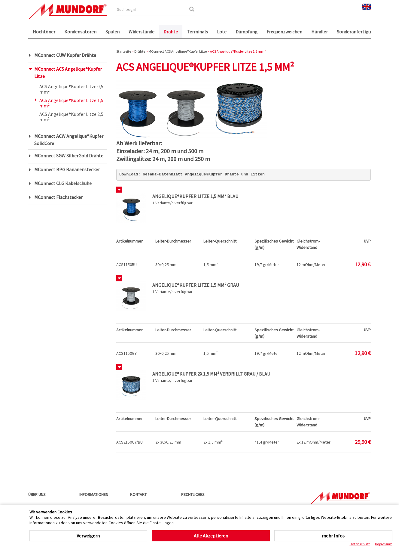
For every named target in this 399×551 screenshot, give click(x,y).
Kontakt (138, 494)
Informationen (93, 494)
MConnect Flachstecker (58, 197)
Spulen (112, 32)
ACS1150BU (126, 264)
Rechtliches (193, 494)
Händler (319, 32)
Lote (222, 32)
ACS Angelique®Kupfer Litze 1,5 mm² (71, 103)
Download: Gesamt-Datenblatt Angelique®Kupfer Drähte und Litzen (192, 174)
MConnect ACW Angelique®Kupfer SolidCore (68, 139)
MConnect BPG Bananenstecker (67, 169)
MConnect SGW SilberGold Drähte (68, 156)
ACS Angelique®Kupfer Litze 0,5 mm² (71, 89)
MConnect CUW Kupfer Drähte (65, 55)
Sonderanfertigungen (359, 32)
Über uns (37, 494)
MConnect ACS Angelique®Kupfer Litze (68, 72)
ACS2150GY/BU (129, 442)
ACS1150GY (126, 353)
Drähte (170, 32)
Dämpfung (246, 32)
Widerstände (141, 32)
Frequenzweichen (284, 32)
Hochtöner (44, 32)
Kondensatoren (80, 32)
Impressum (383, 544)
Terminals (197, 32)
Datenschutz (360, 544)
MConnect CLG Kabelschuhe (63, 183)
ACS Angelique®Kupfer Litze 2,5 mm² (71, 116)
